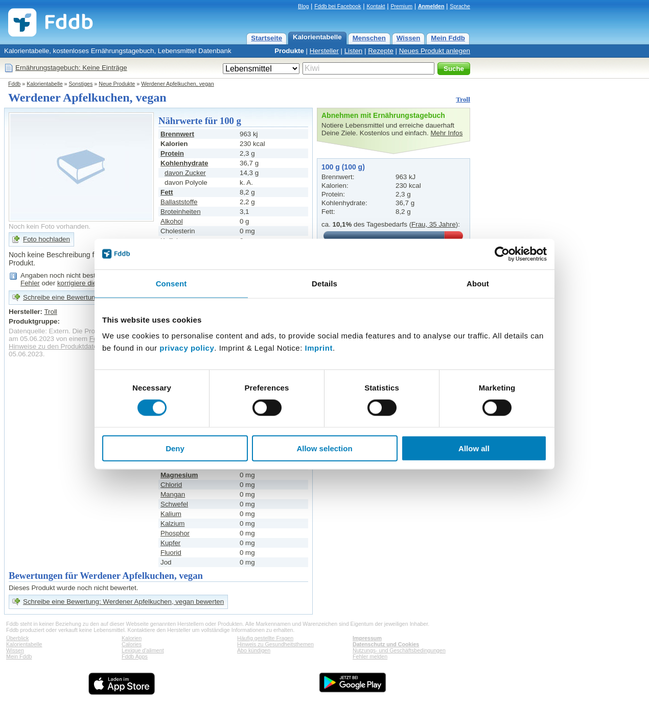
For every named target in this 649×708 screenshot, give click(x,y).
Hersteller (324, 51)
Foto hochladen (46, 239)
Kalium (170, 514)
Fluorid (170, 552)
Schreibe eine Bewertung (61, 297)
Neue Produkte (117, 84)
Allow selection (324, 448)
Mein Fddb (448, 38)
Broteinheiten (180, 211)
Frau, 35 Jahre (433, 224)
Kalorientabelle (317, 37)
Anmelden (431, 6)
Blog (303, 6)
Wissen (409, 38)
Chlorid (171, 485)
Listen (353, 51)
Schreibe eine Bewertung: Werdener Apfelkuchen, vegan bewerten (123, 601)
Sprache (460, 6)
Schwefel (174, 504)
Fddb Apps (135, 656)
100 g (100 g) (343, 167)
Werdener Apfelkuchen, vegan (177, 84)
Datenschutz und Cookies (386, 644)
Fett (166, 192)
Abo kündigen (253, 650)
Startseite (266, 38)
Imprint (319, 348)
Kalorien (132, 638)
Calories (132, 644)
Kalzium (172, 523)
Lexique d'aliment (143, 650)
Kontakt (375, 6)
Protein (172, 153)
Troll (463, 99)
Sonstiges (81, 84)
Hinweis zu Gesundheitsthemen (275, 644)
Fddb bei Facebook (337, 6)
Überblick (17, 638)
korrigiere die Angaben (91, 283)
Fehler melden (370, 656)
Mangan (172, 494)
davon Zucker (185, 173)
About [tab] (478, 283)
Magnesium (179, 475)
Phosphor (175, 533)
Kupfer (170, 543)
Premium (401, 6)
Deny (175, 448)
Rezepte (380, 51)
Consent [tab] (171, 283)
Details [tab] (324, 283)
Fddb (14, 84)
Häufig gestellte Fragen (265, 638)
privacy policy (186, 348)
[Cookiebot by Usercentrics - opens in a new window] (502, 253)
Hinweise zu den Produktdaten (55, 346)
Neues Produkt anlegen (434, 51)
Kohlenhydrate (184, 163)
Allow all (474, 448)
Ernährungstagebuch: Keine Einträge (71, 67)
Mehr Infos (446, 133)
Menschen (369, 38)
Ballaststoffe (178, 202)
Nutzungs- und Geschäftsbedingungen (399, 650)
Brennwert (177, 134)
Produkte (289, 51)
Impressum (367, 638)
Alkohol (171, 221)
